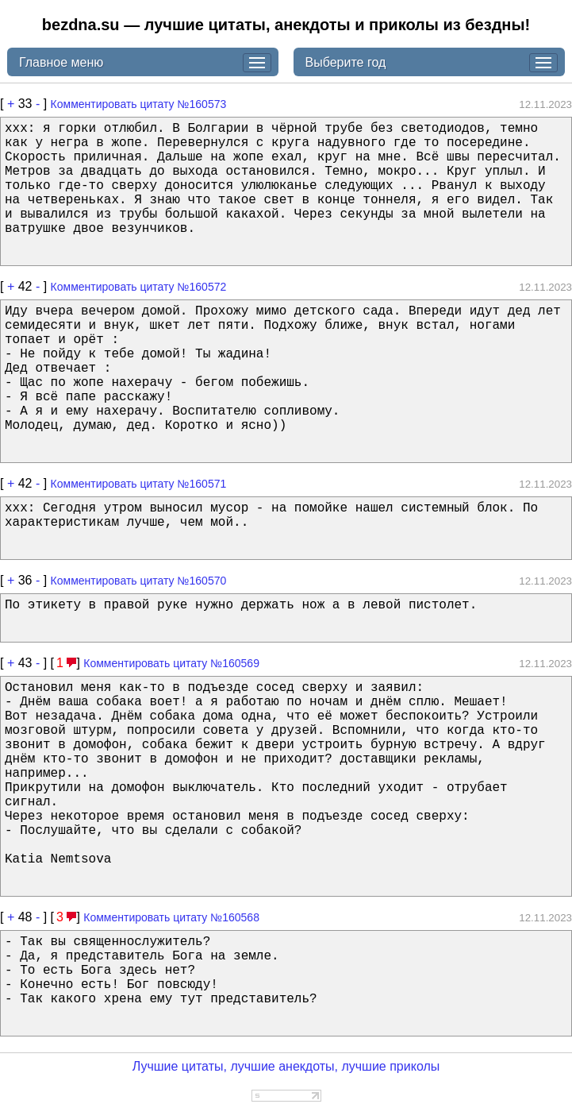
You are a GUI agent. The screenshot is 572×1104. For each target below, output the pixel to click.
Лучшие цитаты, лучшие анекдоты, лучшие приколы (286, 1066)
